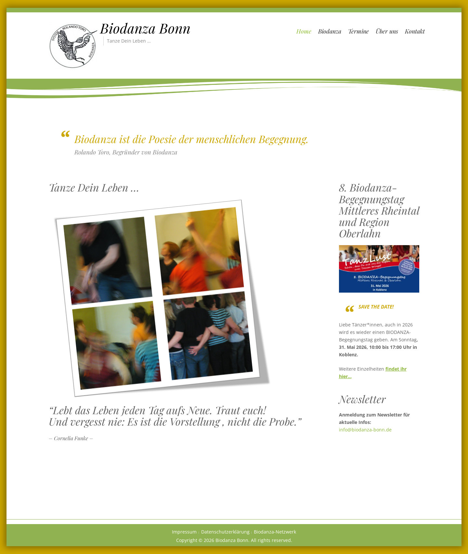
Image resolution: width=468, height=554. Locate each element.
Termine (358, 31)
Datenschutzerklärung (225, 532)
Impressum (184, 532)
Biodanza (329, 31)
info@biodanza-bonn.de (365, 430)
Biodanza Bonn (145, 28)
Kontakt (415, 31)
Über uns (387, 31)
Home (303, 31)
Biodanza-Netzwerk (275, 532)
